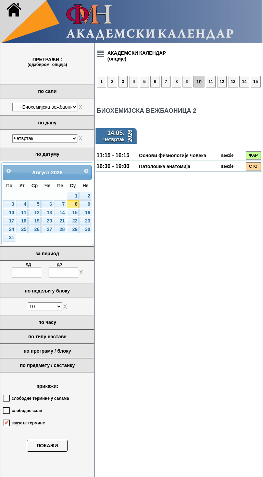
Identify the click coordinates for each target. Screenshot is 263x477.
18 (23, 220)
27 (49, 229)
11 (23, 212)
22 (74, 220)
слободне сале (27, 410)
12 (36, 212)
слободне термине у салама (40, 398)
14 (62, 212)
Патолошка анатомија (164, 166)
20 (49, 220)
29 (74, 229)
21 (62, 220)
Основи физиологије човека (172, 155)
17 (11, 220)
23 (87, 220)
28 (62, 229)
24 (11, 229)
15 (74, 212)
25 (23, 229)
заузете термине (28, 423)
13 (49, 212)
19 (36, 220)
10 (11, 212)
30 (87, 229)
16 (87, 212)
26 (36, 229)
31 (11, 237)
